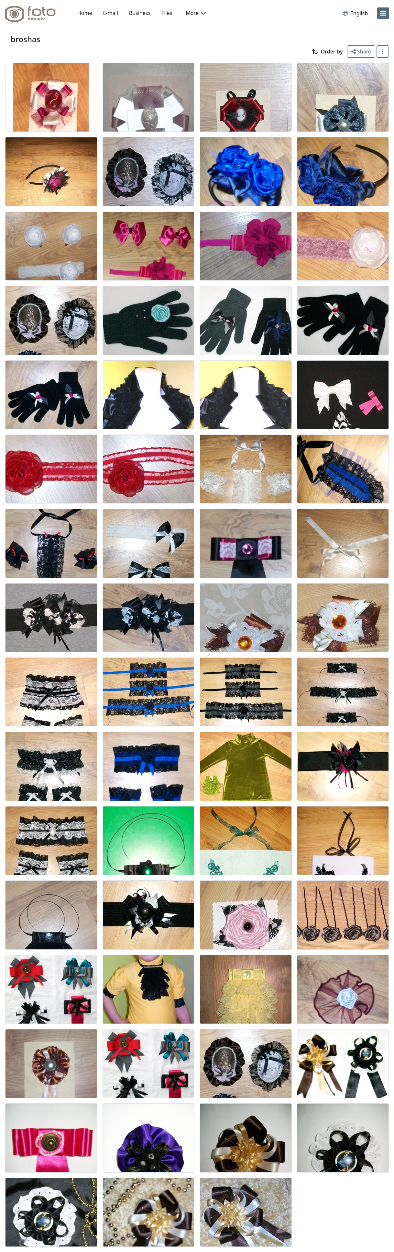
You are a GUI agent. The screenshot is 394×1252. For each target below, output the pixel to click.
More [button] (196, 13)
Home (84, 13)
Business (139, 13)
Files (166, 13)
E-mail (110, 13)
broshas (25, 39)
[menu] (383, 13)
